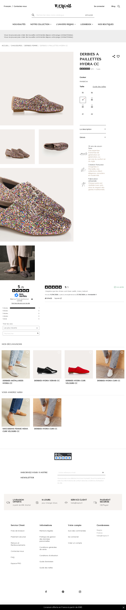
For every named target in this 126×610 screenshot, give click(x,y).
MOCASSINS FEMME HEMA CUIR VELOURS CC (15, 430)
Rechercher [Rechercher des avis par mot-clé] (20, 334)
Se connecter (99, 6)
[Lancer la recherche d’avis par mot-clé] (38, 333)
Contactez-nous (20, 6)
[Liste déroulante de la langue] (7, 6)
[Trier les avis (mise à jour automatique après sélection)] (21, 328)
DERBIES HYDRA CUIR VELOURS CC (75, 382)
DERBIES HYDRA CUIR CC (108, 381)
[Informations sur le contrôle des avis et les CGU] (32, 299)
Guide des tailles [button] (99, 86)
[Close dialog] (124, 608)
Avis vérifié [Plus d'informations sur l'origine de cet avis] (120, 287)
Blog (113, 6)
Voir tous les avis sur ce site (20, 303)
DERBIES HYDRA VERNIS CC (47, 381)
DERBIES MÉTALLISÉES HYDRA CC (13, 382)
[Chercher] (63, 15)
